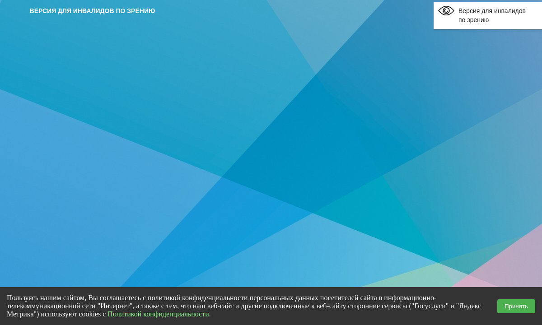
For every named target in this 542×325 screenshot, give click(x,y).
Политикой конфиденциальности (158, 314)
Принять (516, 306)
